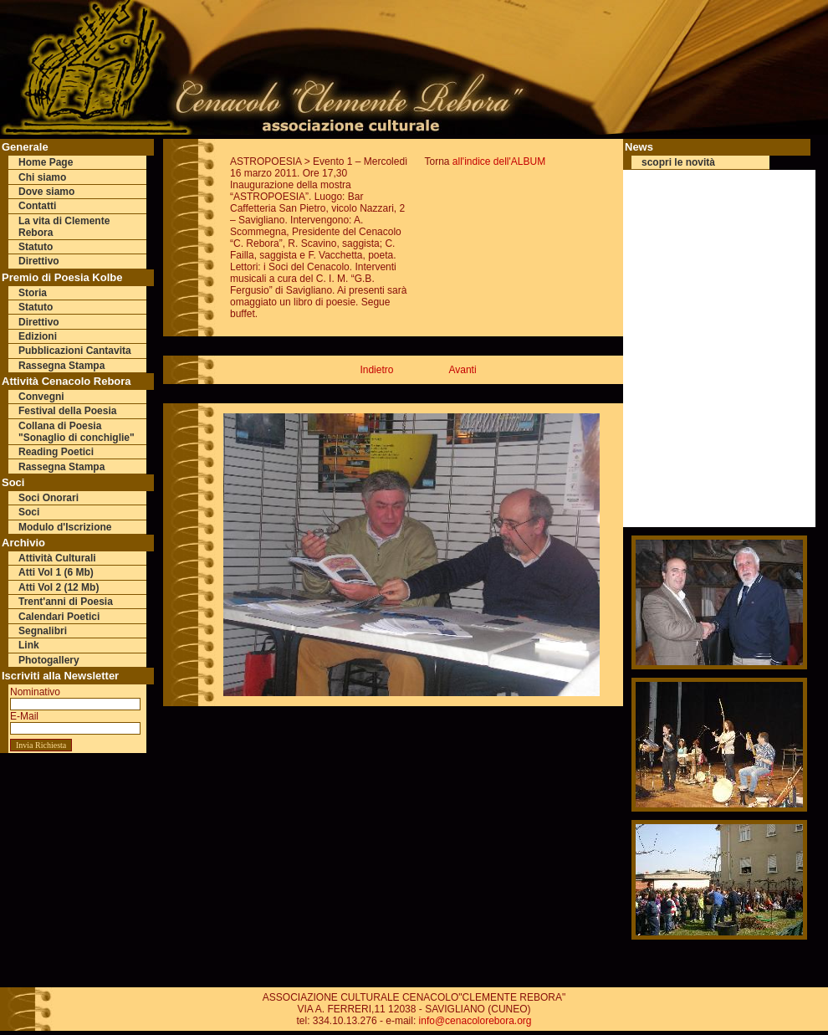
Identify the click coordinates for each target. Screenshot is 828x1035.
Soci (28, 512)
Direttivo (38, 261)
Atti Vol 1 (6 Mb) (56, 572)
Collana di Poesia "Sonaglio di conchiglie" (76, 431)
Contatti (37, 206)
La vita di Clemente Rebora (64, 226)
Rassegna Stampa (61, 365)
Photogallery (48, 660)
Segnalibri (42, 631)
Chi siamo (42, 177)
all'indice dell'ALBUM (498, 161)
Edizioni (37, 336)
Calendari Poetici (59, 617)
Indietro (376, 370)
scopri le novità (678, 162)
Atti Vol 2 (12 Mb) (58, 587)
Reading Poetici (56, 452)
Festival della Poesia (67, 411)
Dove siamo (46, 191)
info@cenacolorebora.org (475, 1021)
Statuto (35, 247)
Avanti (462, 370)
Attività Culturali (57, 558)
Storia (32, 293)
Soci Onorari (48, 498)
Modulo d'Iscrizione (65, 527)
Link (28, 645)
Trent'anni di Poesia (65, 601)
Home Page (45, 162)
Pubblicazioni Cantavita (74, 350)
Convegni (41, 396)
